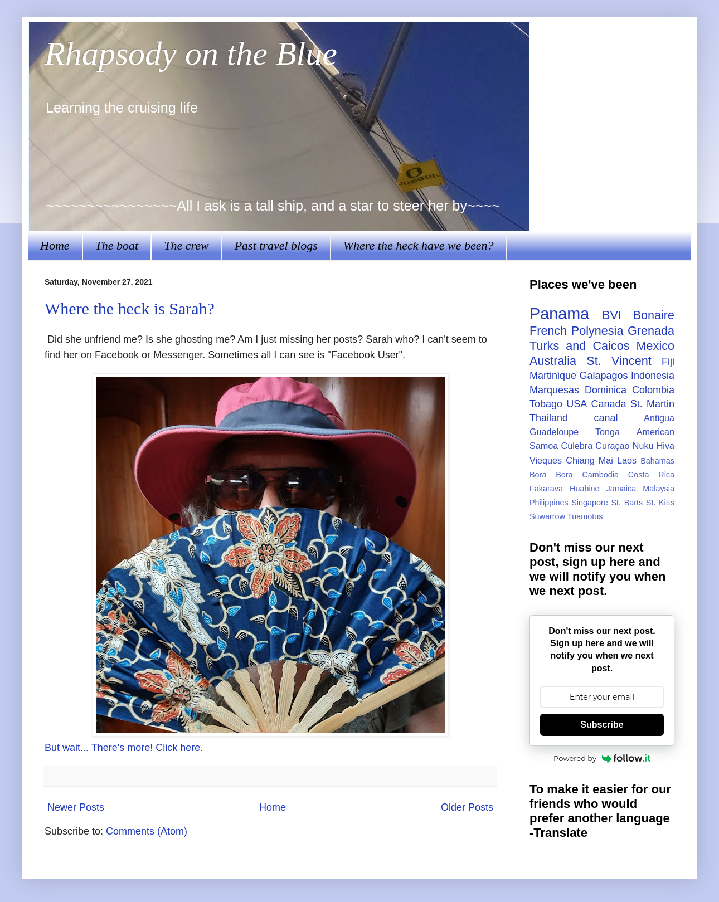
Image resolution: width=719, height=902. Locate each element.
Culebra (576, 446)
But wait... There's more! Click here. (124, 747)
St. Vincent (618, 361)
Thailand (548, 417)
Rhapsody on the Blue (191, 53)
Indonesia (652, 375)
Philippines (549, 502)
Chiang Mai (589, 460)
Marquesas (554, 390)
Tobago (545, 403)
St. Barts (627, 502)
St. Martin (652, 403)
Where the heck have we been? (418, 245)
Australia (552, 361)
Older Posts (467, 807)
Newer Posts (75, 807)
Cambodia (600, 474)
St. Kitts (660, 502)
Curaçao (612, 446)
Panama (559, 314)
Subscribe (601, 724)
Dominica (605, 390)
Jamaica (621, 488)
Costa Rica (651, 474)
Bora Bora (551, 474)
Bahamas (657, 460)
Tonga (607, 432)
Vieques (545, 460)
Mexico (655, 346)
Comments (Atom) (146, 831)
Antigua (659, 418)
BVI (611, 315)
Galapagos (603, 375)
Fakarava (546, 488)
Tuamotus (585, 516)
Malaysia (658, 488)
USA (576, 403)
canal (606, 417)
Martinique (552, 375)
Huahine (585, 488)
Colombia (653, 390)
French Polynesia (576, 331)
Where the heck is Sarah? (130, 308)
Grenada (651, 331)
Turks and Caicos (579, 346)
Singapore (589, 502)
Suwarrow (547, 516)
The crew (186, 245)
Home (55, 245)
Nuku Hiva (653, 446)
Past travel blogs (276, 245)
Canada (608, 403)
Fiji (668, 361)
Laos (627, 460)
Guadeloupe (554, 432)
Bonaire (653, 315)
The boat (117, 245)
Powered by (601, 758)
